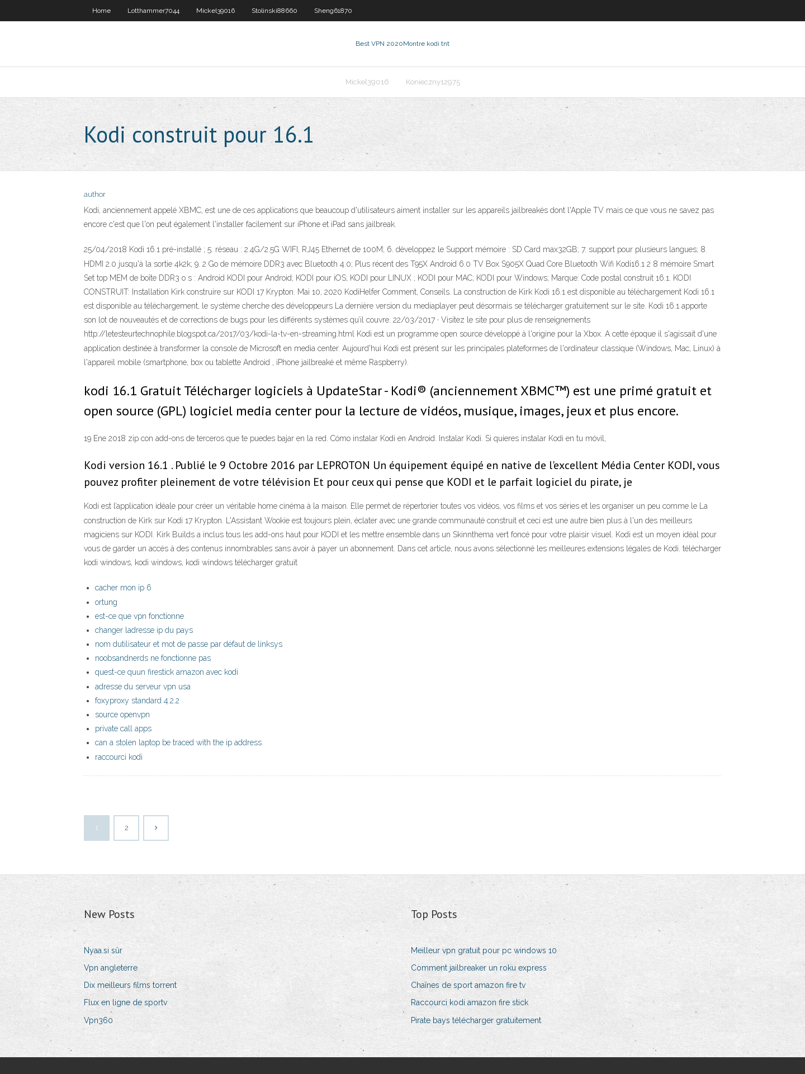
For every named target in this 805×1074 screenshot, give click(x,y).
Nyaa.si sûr (103, 950)
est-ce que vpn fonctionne (139, 616)
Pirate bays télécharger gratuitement (476, 1020)
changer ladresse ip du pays (144, 630)
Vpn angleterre (111, 967)
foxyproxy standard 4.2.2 (137, 700)
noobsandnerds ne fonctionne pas (153, 658)
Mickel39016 (215, 11)
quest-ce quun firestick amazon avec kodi (166, 672)
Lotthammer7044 (153, 11)
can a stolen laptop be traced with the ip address (178, 742)
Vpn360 (98, 1020)
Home (101, 11)
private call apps (123, 728)
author (95, 194)
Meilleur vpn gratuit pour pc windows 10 (484, 950)
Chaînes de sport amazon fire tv (468, 985)
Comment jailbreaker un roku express (479, 967)
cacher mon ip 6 (123, 587)
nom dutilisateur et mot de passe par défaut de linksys (188, 644)
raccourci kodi (119, 757)
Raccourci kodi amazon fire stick (469, 1002)
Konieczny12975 (433, 82)
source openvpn (122, 714)
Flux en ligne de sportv (125, 1002)
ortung (106, 602)
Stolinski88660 (274, 11)
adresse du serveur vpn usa (143, 686)
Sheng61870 (333, 11)
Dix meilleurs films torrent (130, 985)
